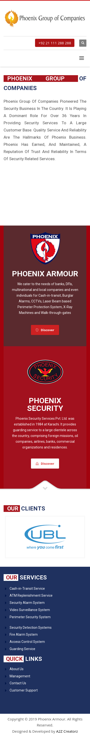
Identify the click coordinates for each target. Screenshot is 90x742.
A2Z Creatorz (67, 731)
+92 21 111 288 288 (54, 42)
